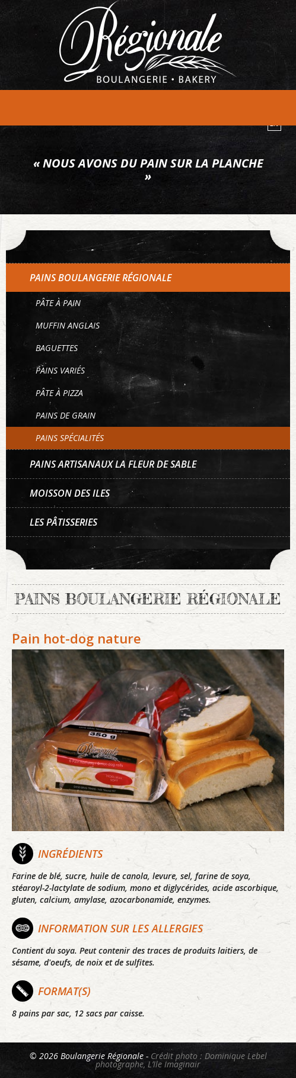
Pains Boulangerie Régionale (100, 277)
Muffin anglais (68, 325)
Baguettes (57, 347)
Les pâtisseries (63, 522)
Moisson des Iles (70, 493)
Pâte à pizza (59, 392)
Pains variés (60, 370)
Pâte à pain (58, 302)
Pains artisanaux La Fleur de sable (113, 464)
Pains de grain (66, 415)
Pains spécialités (70, 437)
